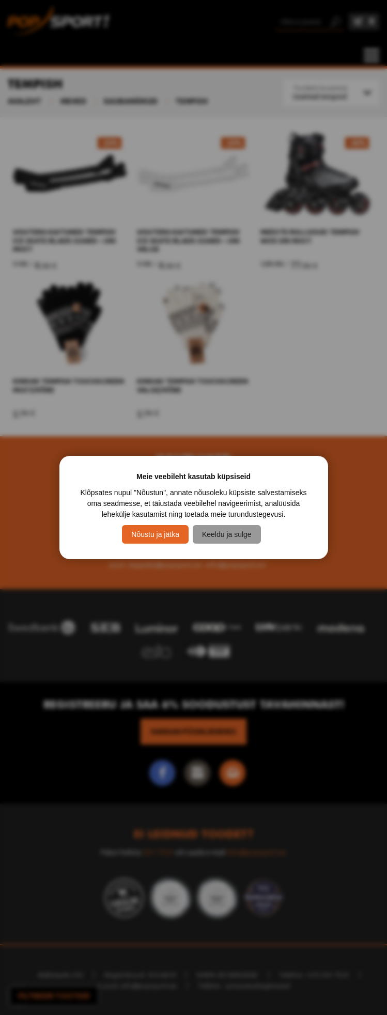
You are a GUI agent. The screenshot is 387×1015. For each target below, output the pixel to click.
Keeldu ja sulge (227, 534)
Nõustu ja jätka (155, 534)
